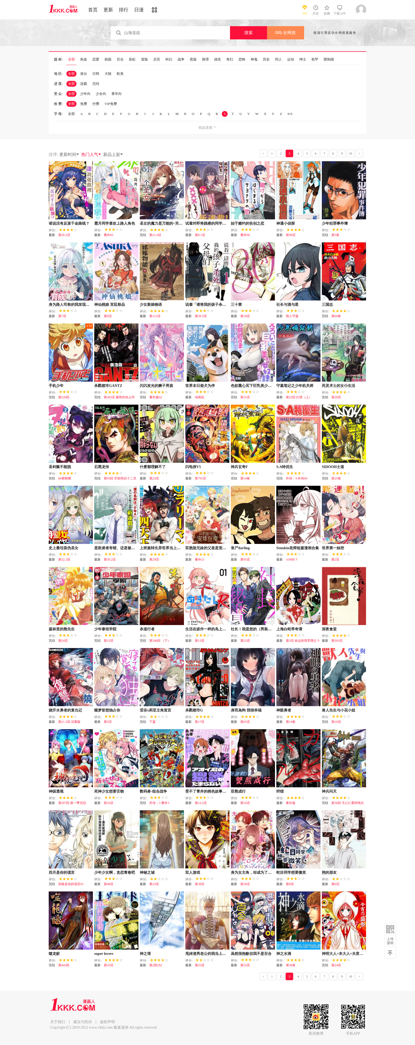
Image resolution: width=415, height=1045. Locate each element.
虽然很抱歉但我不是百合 (251, 954)
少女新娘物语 (151, 305)
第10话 (245, 803)
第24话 (63, 640)
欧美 (120, 74)
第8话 (290, 884)
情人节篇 (292, 316)
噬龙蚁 (54, 954)
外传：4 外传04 (296, 478)
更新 (108, 9)
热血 (83, 59)
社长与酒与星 (287, 305)
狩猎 (280, 791)
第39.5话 (201, 316)
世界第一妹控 (333, 548)
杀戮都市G (194, 710)
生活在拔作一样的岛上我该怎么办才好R (218, 629)
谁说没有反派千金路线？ (69, 223)
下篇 (152, 722)
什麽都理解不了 (153, 467)
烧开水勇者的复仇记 (65, 710)
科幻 (168, 59)
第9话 (108, 316)
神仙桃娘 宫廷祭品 (109, 305)
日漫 (139, 9)
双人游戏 (192, 873)
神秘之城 (147, 873)
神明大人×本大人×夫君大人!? (346, 954)
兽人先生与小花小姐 (338, 710)
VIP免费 (111, 104)
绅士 (302, 59)
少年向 (85, 94)
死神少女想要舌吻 (109, 791)
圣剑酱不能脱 (60, 467)
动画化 (199, 397)
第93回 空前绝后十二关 (120, 478)
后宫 (156, 59)
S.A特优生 (284, 467)
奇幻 (229, 59)
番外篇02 (155, 397)
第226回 (63, 397)
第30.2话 (64, 235)
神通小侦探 (285, 223)
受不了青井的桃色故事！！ (207, 791)
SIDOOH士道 (333, 467)
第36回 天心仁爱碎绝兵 (347, 803)
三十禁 (236, 305)
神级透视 (56, 791)
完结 (95, 84)
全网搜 (286, 32)
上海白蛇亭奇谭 (289, 629)
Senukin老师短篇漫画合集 (297, 548)
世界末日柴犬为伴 (200, 386)
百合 (120, 59)
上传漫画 (390, 941)
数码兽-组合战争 (153, 791)
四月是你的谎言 (62, 873)
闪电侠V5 (193, 467)
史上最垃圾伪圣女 (63, 548)
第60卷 (336, 316)
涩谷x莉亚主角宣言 (155, 710)
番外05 (108, 235)
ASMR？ (292, 559)
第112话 (154, 316)
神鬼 (254, 59)
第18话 (245, 316)
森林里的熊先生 (62, 629)
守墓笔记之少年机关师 (294, 386)
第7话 (62, 316)
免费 (83, 104)
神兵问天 (329, 791)
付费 (95, 104)
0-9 (290, 114)
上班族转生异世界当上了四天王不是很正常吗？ (179, 548)
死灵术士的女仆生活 (338, 386)
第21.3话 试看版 (69, 722)
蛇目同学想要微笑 (291, 873)
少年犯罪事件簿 (335, 223)
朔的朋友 (329, 873)
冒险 (144, 59)
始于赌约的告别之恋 (247, 223)
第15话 (108, 640)
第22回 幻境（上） (299, 397)
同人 (278, 59)
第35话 (108, 965)
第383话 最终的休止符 (119, 397)
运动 (290, 59)
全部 (71, 59)
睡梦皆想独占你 (107, 710)
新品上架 (113, 154)
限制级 (329, 59)
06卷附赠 (64, 478)
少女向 (101, 94)
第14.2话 (201, 803)
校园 (108, 59)
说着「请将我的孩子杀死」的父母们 (215, 305)
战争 (181, 59)
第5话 (108, 722)
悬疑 (193, 59)
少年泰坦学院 (105, 629)
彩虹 (132, 59)
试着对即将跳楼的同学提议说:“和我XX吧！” (222, 223)
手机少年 (56, 386)
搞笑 (217, 59)
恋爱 (95, 59)
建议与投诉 (82, 1022)
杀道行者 (147, 629)
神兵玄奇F (239, 467)
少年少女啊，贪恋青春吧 (114, 873)
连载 (83, 84)
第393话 (336, 640)
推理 (205, 59)
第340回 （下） (160, 640)
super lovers (103, 954)
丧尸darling (240, 548)
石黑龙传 (101, 467)
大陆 (108, 74)
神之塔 (145, 954)
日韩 (95, 74)
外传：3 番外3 (159, 803)
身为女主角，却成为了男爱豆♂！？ (260, 873)
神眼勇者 (283, 710)
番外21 (199, 559)
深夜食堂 (329, 629)
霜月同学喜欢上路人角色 (114, 223)
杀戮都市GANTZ (108, 386)
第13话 (199, 640)
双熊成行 (238, 791)
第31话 (245, 397)
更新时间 (69, 154)
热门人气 (91, 154)
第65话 (245, 722)
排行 (123, 9)
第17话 (199, 722)
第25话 (199, 965)
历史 (266, 59)
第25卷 (336, 478)
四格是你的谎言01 (71, 884)
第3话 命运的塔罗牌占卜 (303, 640)
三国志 (327, 305)
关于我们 (57, 1022)
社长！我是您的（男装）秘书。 (257, 629)
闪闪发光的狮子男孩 (156, 386)
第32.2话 (64, 559)
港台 (83, 74)
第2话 (335, 559)
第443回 (63, 965)
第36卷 (290, 965)
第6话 (335, 884)
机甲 (315, 59)
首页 (93, 9)
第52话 (245, 965)
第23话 (154, 478)
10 (350, 153)
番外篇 (290, 803)
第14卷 (245, 478)
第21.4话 (155, 235)
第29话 (154, 559)
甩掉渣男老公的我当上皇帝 (207, 954)
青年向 (116, 94)
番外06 (245, 235)
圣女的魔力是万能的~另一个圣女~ (168, 223)
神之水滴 (283, 954)
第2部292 (155, 965)
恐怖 (241, 59)
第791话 (200, 478)
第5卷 (335, 235)
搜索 (248, 32)
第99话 (290, 235)
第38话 (199, 884)
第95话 (245, 559)
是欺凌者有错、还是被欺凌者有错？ (124, 548)
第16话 (336, 722)
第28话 (336, 397)
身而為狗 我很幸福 (246, 710)
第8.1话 (200, 235)
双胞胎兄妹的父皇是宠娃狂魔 (209, 548)
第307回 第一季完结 (72, 803)
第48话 (108, 884)
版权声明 (107, 1022)
